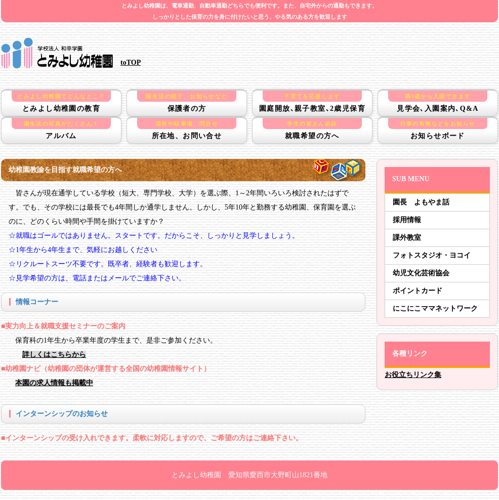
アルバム (61, 129)
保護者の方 (186, 101)
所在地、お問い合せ (186, 129)
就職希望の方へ (312, 129)
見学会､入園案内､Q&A (437, 101)
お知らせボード (437, 129)
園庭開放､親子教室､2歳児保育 (312, 101)
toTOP (130, 62)
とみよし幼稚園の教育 (61, 101)
